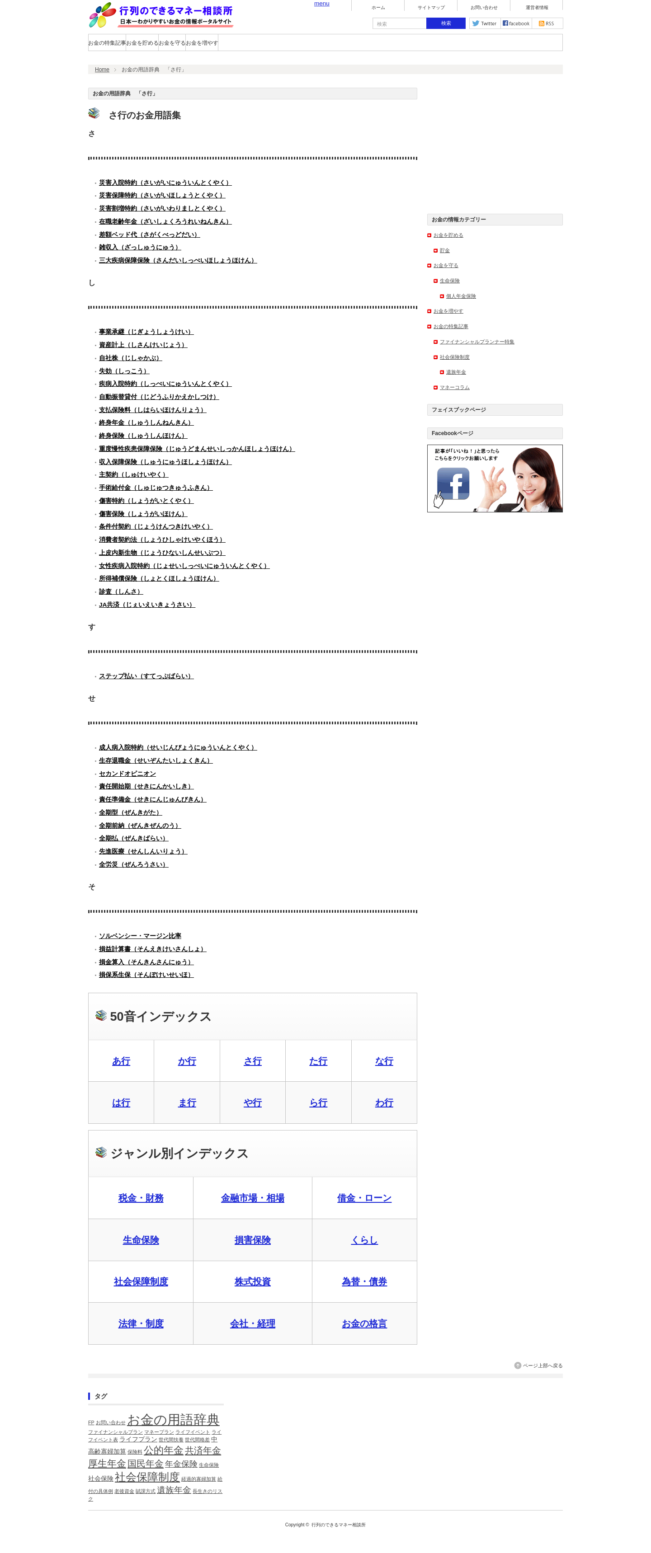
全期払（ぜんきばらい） (134, 838)
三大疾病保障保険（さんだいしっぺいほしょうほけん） (178, 260)
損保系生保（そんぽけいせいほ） (146, 974)
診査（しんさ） (121, 591)
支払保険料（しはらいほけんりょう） (153, 410)
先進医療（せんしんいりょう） (143, 851)
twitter (485, 23)
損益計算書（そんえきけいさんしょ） (153, 949)
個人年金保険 (461, 296)
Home (102, 69)
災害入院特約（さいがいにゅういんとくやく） (165, 182)
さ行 (253, 1061)
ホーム (378, 7)
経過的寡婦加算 (198, 1479)
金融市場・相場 (252, 1198)
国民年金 (145, 1464)
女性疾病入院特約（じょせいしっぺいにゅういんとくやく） (184, 566)
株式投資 (253, 1281)
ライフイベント (192, 1432)
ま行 (187, 1102)
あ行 (121, 1061)
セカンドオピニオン (127, 773)
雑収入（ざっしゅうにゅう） (140, 247)
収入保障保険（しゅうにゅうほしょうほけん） (165, 462)
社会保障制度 (141, 1281)
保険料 (134, 1451)
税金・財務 (141, 1198)
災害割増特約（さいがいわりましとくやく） (162, 208)
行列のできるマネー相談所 (338, 1524)
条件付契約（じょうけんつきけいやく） (156, 526)
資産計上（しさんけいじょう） (143, 345)
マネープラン (159, 1432)
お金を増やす (202, 43)
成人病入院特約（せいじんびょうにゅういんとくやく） (178, 747)
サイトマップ (431, 7)
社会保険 (100, 1478)
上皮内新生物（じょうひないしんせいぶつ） (162, 552)
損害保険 (253, 1240)
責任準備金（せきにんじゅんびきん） (153, 799)
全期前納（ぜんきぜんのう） (140, 825)
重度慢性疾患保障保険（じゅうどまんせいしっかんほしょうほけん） (197, 449)
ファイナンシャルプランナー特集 (477, 341)
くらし (364, 1240)
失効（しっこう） (124, 371)
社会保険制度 (455, 357)
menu (322, 3)
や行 (253, 1102)
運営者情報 (537, 7)
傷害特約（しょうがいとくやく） (146, 500)
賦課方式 (146, 1491)
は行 (121, 1102)
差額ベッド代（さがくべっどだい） (149, 234)
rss (547, 23)
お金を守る (172, 43)
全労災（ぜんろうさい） (134, 864)
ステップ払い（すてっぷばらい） (146, 676)
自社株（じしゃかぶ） (130, 358)
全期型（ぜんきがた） (130, 812)
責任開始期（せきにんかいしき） (146, 786)
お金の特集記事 (107, 43)
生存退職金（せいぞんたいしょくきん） (156, 760)
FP (91, 1422)
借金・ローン (364, 1198)
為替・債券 (364, 1281)
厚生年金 (107, 1463)
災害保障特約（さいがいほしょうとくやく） (162, 195)
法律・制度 (141, 1323)
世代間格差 (197, 1439)
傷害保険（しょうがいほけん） (143, 514)
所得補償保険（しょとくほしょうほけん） (159, 578)
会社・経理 (252, 1323)
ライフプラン (138, 1439)
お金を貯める (142, 43)
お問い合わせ (484, 7)
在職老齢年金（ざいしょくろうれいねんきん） (165, 221)
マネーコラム (455, 387)
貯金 (445, 250)
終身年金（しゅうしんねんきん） (146, 422)
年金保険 (181, 1464)
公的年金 (164, 1450)
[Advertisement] (495, 144)
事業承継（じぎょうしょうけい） (146, 331)
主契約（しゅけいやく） (134, 474)
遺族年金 (456, 372)
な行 (384, 1061)
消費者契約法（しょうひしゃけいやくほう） (162, 539)
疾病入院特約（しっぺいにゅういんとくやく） (165, 383)
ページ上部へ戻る (543, 1365)
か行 (187, 1061)
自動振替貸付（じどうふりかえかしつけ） (159, 397)
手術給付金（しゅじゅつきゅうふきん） (156, 487)
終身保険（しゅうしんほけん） (143, 435)
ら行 (318, 1102)
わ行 (384, 1102)
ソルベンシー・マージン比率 (140, 936)
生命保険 (141, 1240)
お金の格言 (364, 1323)
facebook (516, 23)
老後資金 (124, 1491)
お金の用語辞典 (173, 1419)
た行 (318, 1061)
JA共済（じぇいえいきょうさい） (147, 604)
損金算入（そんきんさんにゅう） (146, 962)
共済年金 (203, 1450)
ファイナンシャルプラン (115, 1432)
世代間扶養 (171, 1439)
